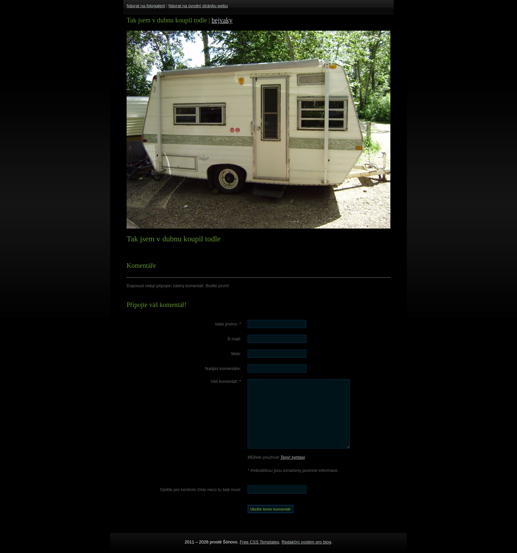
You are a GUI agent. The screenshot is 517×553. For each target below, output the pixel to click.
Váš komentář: (225, 381)
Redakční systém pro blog (306, 541)
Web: (236, 353)
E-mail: (234, 338)
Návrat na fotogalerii (146, 5)
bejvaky (222, 20)
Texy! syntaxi (292, 457)
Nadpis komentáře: (223, 368)
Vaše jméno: (228, 324)
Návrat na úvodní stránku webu (198, 5)
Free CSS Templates (259, 541)
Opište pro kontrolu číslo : (200, 489)
